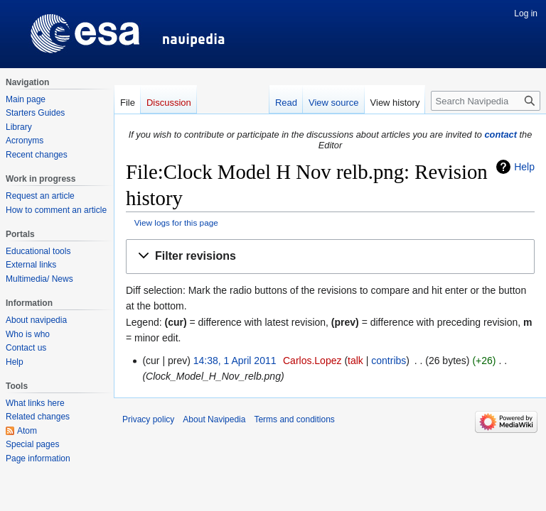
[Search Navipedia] (485, 101)
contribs (388, 360)
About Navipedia (214, 419)
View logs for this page (176, 222)
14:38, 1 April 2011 (235, 360)
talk (355, 360)
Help (524, 166)
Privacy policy (148, 419)
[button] (330, 256)
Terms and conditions (294, 419)
